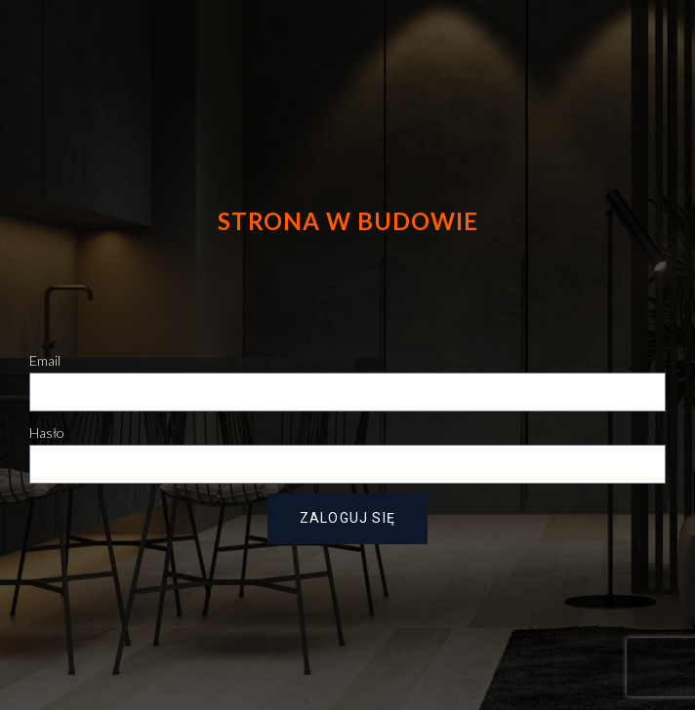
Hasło (46, 432)
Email (45, 360)
